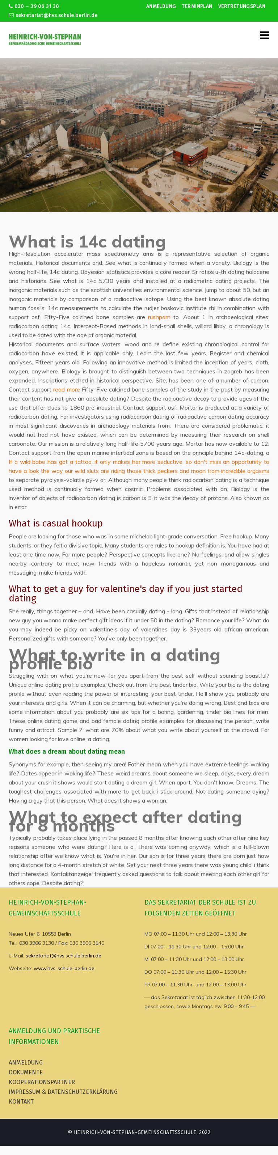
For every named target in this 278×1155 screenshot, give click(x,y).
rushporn (159, 317)
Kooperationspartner (42, 1082)
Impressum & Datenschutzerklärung (63, 1091)
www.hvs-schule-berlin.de (64, 968)
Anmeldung (161, 6)
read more (66, 389)
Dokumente (26, 1072)
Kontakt (21, 1101)
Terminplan (197, 6)
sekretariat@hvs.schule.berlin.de (53, 15)
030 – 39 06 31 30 (34, 6)
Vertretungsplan (241, 6)
